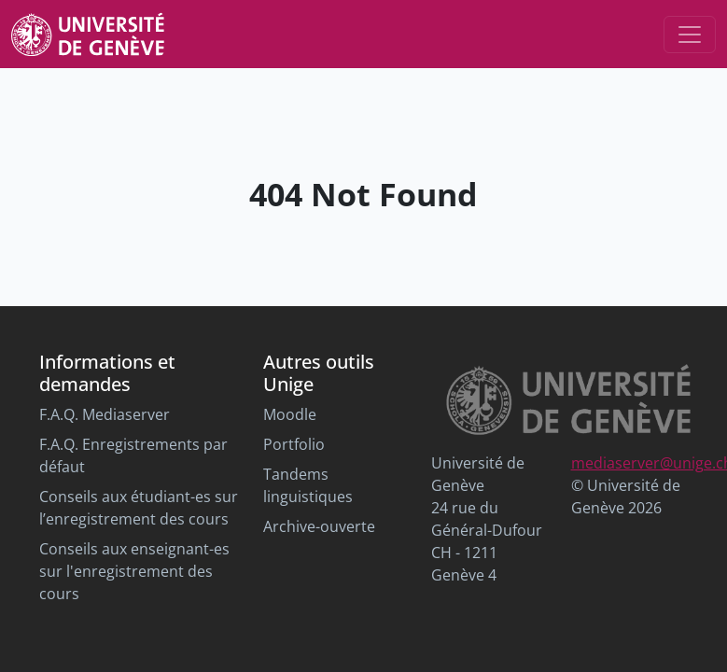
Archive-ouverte (319, 526)
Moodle (289, 414)
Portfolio (294, 444)
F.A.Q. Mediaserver (104, 414)
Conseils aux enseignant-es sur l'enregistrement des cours (134, 571)
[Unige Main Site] (87, 34)
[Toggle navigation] (690, 34)
